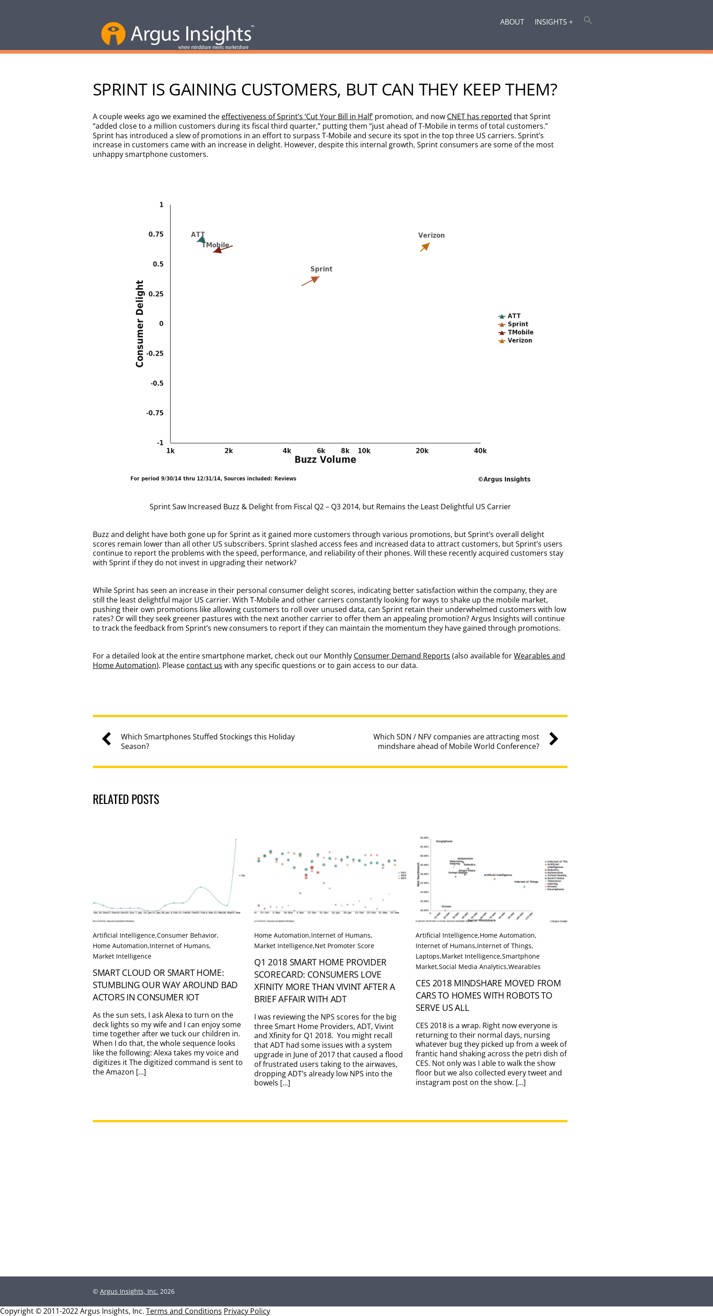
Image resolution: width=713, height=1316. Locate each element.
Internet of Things (504, 945)
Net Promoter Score (344, 945)
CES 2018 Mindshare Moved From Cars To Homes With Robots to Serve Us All (488, 995)
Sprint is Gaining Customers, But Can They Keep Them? (325, 89)
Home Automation (120, 945)
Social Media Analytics (473, 966)
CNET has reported (479, 116)
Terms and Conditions (184, 1311)
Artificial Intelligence (124, 935)
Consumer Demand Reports (402, 656)
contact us (204, 665)
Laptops (428, 956)
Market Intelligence (122, 956)
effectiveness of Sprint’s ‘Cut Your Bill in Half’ (297, 116)
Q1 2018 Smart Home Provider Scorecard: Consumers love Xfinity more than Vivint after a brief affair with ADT (324, 980)
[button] (588, 21)
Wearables (524, 966)
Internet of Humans (179, 945)
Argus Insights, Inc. (129, 1291)
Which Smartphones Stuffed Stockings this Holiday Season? (201, 741)
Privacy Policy (247, 1311)
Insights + (554, 22)
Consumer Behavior (187, 935)
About (512, 22)
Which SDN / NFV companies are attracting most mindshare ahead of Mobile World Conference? (462, 741)
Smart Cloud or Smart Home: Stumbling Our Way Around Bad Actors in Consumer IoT (165, 984)
